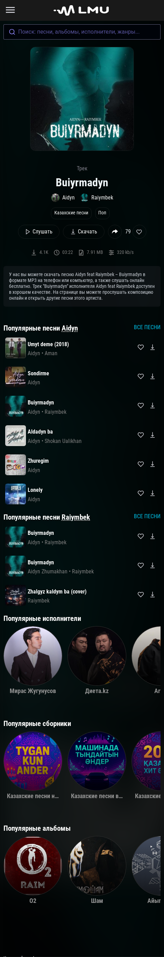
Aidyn (70, 328)
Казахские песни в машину (105, 796)
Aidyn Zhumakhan (47, 571)
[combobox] (82, 32)
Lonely (35, 490)
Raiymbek (76, 517)
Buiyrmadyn (41, 402)
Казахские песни (71, 213)
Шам (97, 900)
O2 (32, 900)
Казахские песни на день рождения (53, 796)
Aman (51, 353)
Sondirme (38, 373)
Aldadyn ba (40, 431)
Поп (102, 213)
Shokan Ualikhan (63, 441)
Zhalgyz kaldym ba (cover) (57, 591)
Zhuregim (38, 461)
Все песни (147, 327)
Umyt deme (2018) (48, 344)
